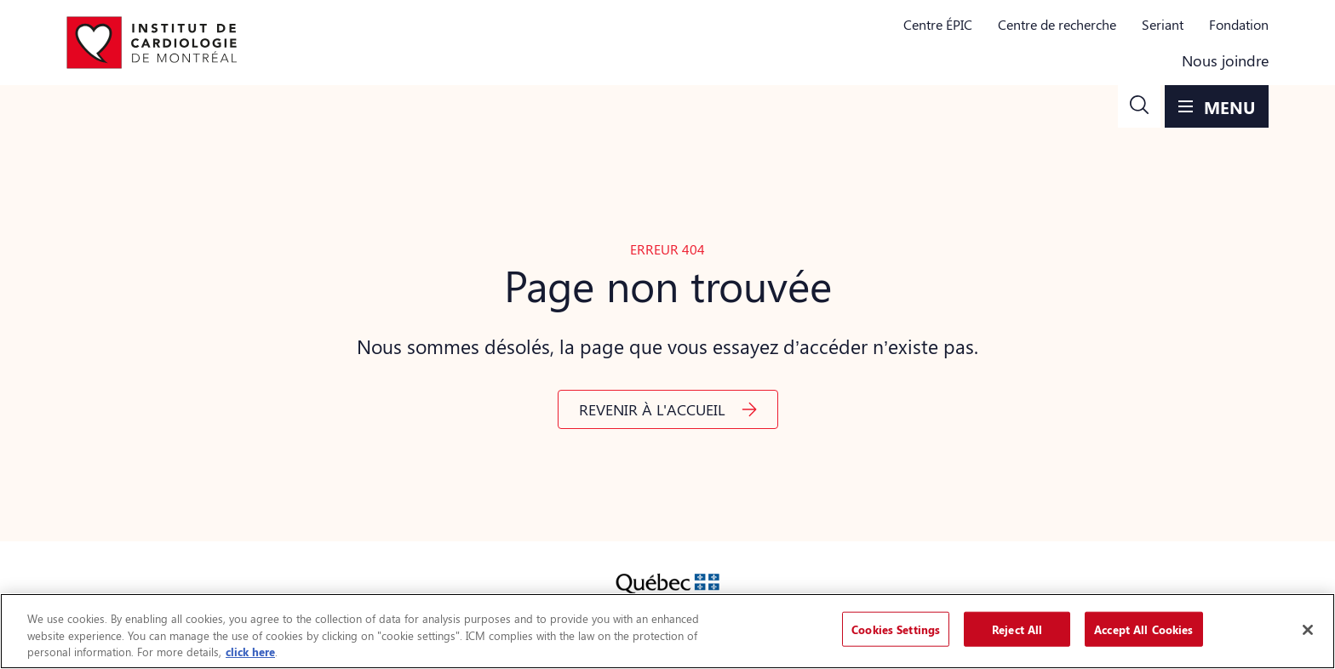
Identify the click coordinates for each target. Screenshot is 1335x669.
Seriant (1162, 24)
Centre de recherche (1057, 24)
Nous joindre (1225, 60)
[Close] (1307, 630)
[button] (1139, 106)
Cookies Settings (895, 628)
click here (250, 651)
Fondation (1239, 24)
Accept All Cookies (1143, 628)
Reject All (1017, 628)
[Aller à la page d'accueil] (151, 42)
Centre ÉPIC (937, 24)
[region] (667, 631)
